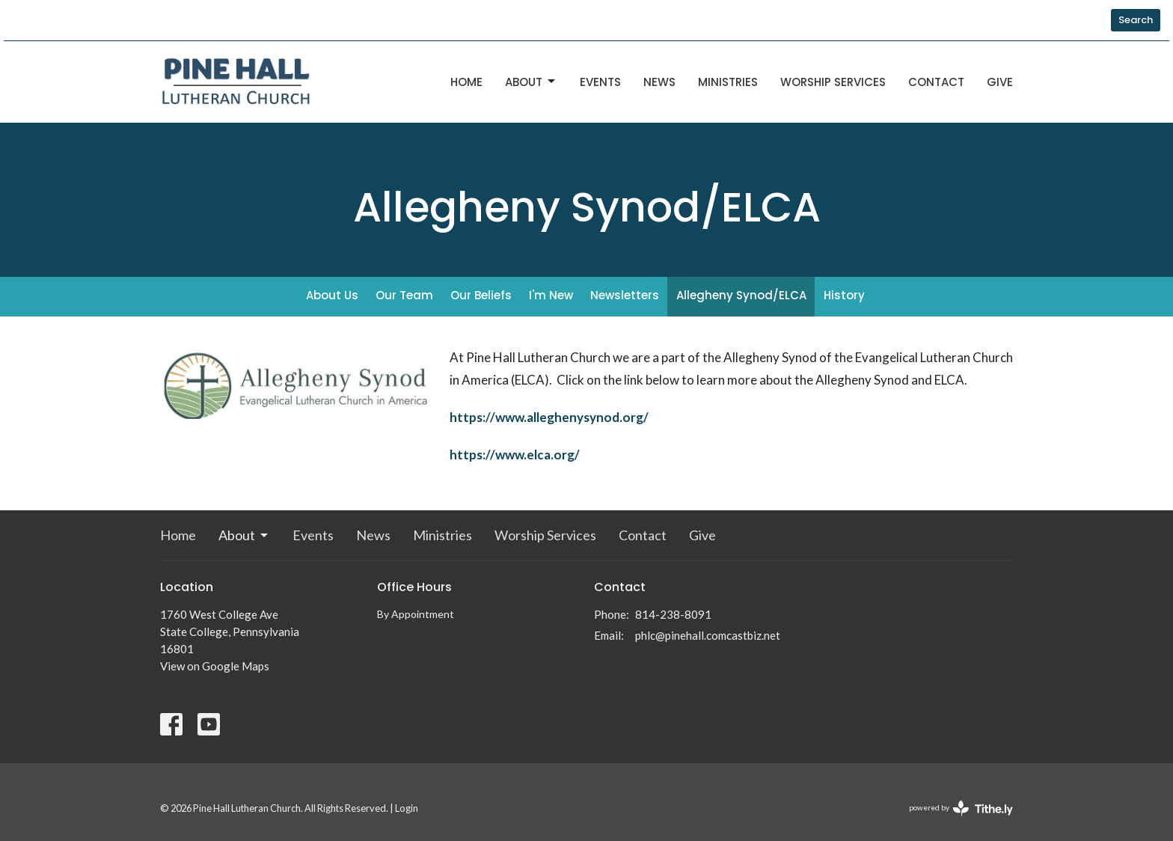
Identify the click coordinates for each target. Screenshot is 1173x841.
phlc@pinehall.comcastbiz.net (707, 635)
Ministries (728, 82)
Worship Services (833, 82)
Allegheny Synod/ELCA (741, 295)
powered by (961, 808)
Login (406, 808)
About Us (332, 295)
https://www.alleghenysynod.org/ (549, 417)
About (531, 82)
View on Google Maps (214, 666)
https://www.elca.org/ (515, 454)
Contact (936, 82)
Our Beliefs (481, 295)
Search (1135, 20)
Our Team (404, 295)
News (659, 82)
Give (1000, 82)
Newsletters (624, 295)
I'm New (551, 295)
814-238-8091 (673, 614)
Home (466, 82)
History (844, 295)
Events (600, 82)
